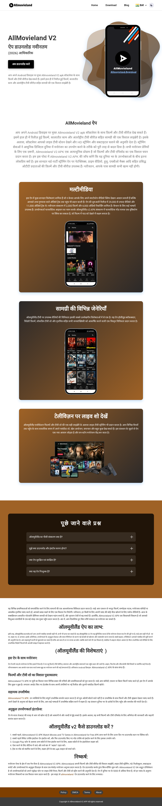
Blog (126, 5)
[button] (151, 5)
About (98, 792)
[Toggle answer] (131, 537)
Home (94, 5)
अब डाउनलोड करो (21, 64)
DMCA (75, 792)
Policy (63, 792)
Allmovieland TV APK (18, 698)
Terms (87, 792)
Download (111, 5)
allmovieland (67, 774)
